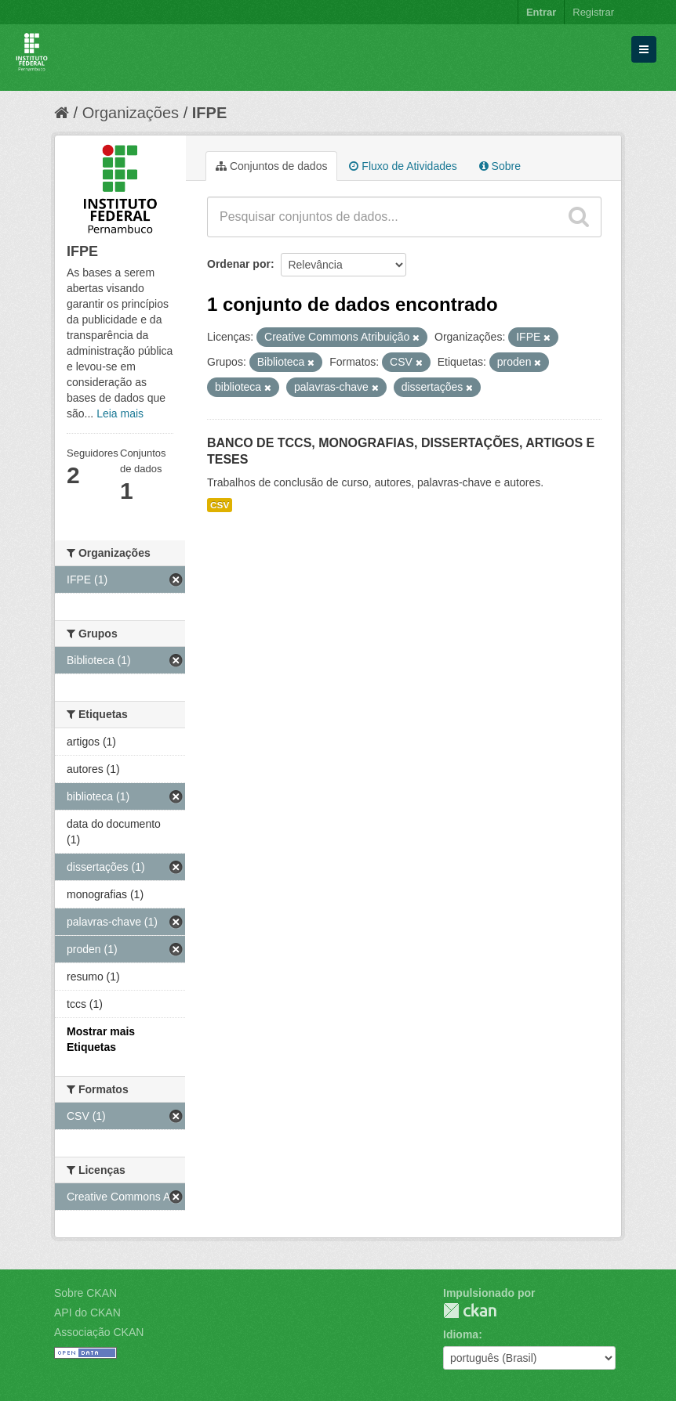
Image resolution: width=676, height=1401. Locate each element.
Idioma (460, 1334)
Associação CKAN (99, 1332)
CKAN (469, 1310)
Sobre (500, 166)
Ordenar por (239, 264)
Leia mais (120, 413)
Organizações (130, 112)
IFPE (209, 112)
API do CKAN (87, 1312)
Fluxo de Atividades (402, 166)
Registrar (593, 12)
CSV (219, 505)
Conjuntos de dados (271, 166)
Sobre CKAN (85, 1293)
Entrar (541, 12)
